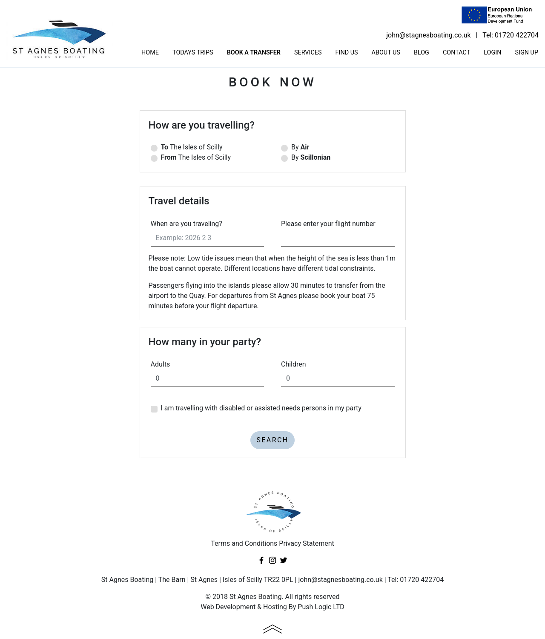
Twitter (283, 560)
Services (308, 52)
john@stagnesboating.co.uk (428, 35)
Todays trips (192, 52)
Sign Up (526, 52)
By (338, 148)
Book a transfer (254, 52)
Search (272, 440)
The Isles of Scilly (207, 148)
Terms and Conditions (244, 543)
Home (150, 52)
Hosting (275, 607)
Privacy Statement (306, 543)
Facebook (261, 560)
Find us (347, 52)
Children (293, 364)
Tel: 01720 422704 (510, 35)
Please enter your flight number (328, 224)
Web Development (228, 607)
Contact (456, 52)
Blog (421, 52)
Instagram (272, 560)
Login (492, 52)
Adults (160, 364)
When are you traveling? (186, 224)
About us (386, 52)
